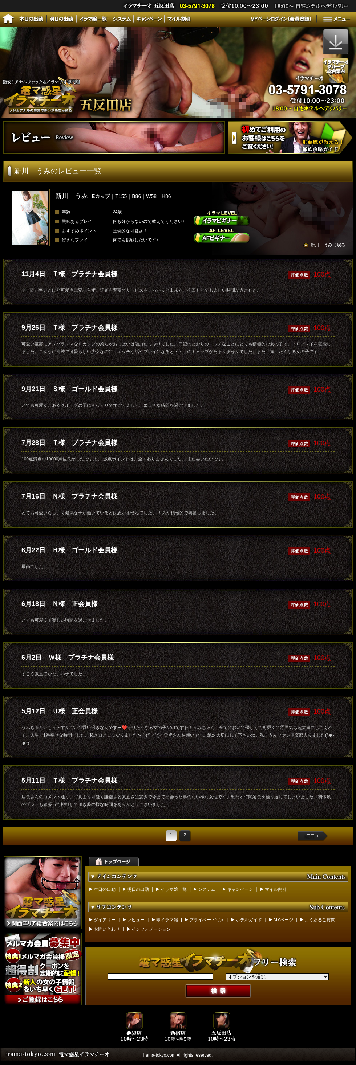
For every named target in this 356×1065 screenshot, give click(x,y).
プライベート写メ (206, 919)
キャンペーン (240, 889)
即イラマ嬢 (167, 919)
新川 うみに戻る (328, 244)
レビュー (136, 919)
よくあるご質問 (320, 919)
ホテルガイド (249, 919)
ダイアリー (105, 919)
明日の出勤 (138, 889)
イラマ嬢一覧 (174, 889)
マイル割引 (276, 889)
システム (206, 889)
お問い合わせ (107, 929)
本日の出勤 (105, 889)
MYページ (283, 919)
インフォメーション (151, 929)
